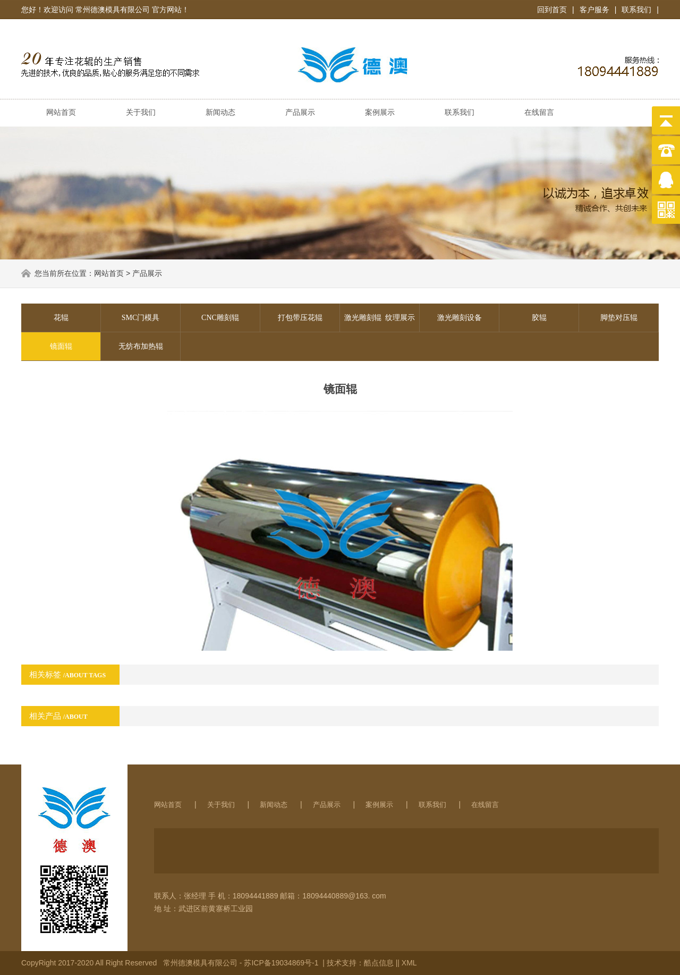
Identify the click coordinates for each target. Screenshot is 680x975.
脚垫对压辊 (619, 318)
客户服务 (594, 9)
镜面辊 (61, 346)
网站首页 (61, 112)
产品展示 (300, 112)
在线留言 (539, 112)
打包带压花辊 (300, 318)
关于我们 (141, 112)
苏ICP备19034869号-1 (282, 963)
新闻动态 (220, 112)
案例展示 (380, 112)
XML (409, 963)
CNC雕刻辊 (220, 318)
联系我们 (636, 9)
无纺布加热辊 (140, 346)
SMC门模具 (141, 318)
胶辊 (539, 318)
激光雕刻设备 (459, 318)
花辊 (61, 318)
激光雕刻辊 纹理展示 (379, 318)
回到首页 (552, 9)
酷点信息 (379, 963)
